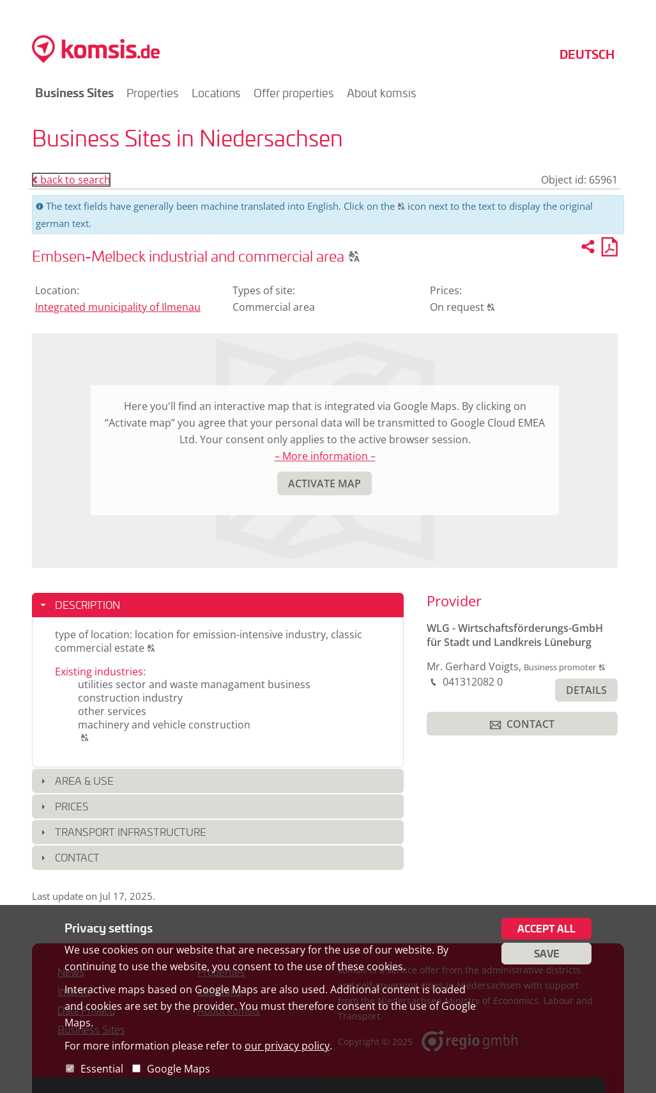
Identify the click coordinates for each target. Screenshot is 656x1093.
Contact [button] (77, 857)
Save (547, 953)
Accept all (546, 928)
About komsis (381, 93)
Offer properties (294, 93)
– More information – (325, 457)
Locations (216, 93)
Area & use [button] (84, 781)
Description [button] (87, 605)
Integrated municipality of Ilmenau (118, 307)
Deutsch (587, 54)
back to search (71, 180)
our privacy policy (287, 1046)
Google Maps (178, 1069)
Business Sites (74, 92)
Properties (152, 93)
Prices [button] (72, 806)
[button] (354, 256)
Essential (101, 1069)
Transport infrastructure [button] (130, 832)
